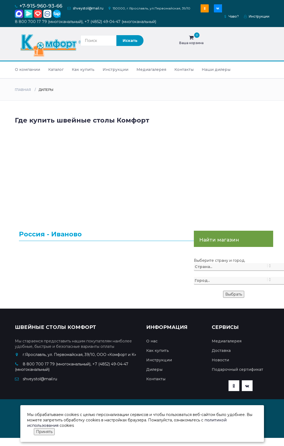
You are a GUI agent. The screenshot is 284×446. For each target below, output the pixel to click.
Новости (220, 360)
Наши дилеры (216, 69)
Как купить (83, 69)
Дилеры (154, 369)
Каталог (56, 69)
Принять (44, 431)
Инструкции (256, 16)
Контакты (184, 69)
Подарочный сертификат (237, 369)
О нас (152, 341)
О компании (27, 69)
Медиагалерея (151, 69)
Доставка (221, 350)
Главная (23, 90)
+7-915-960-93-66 (40, 6)
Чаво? (231, 16)
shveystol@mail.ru (88, 8)
